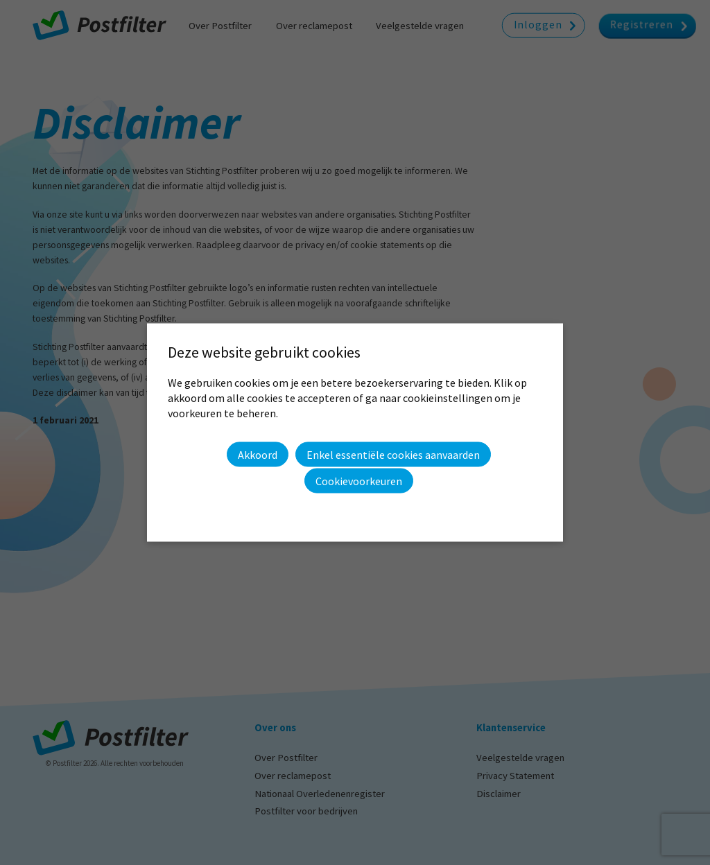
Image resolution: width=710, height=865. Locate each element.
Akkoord (257, 454)
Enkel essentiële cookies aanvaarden (393, 455)
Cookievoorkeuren (358, 481)
